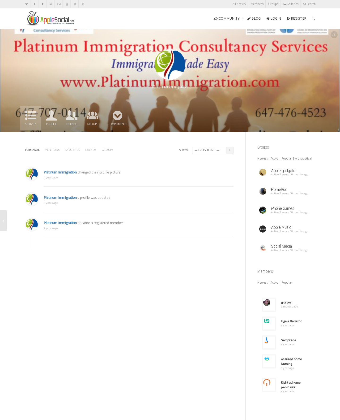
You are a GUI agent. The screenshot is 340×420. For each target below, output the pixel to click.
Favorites (72, 150)
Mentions (52, 150)
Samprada (288, 340)
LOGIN (273, 18)
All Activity (239, 4)
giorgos (286, 302)
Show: (184, 150)
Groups (273, 4)
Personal (32, 150)
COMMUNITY (227, 18)
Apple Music (281, 227)
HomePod (279, 189)
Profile (51, 124)
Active (274, 158)
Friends (71, 124)
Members (257, 4)
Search (309, 4)
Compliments (117, 124)
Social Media (281, 246)
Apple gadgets (283, 170)
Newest (262, 158)
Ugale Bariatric (291, 321)
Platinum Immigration (60, 176)
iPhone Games (282, 208)
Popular (286, 158)
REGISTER (296, 18)
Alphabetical (303, 158)
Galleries (290, 4)
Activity (31, 124)
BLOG (254, 18)
